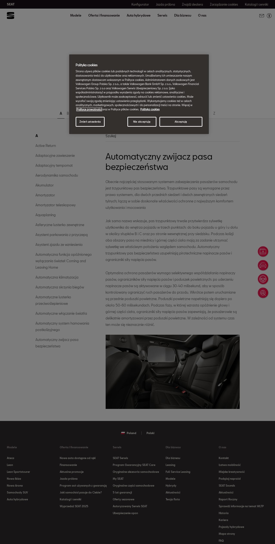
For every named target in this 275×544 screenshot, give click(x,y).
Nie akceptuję (141, 121)
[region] (139, 94)
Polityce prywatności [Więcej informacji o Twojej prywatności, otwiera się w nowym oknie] (89, 109)
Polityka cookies (150, 109)
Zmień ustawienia (90, 121)
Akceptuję (181, 121)
